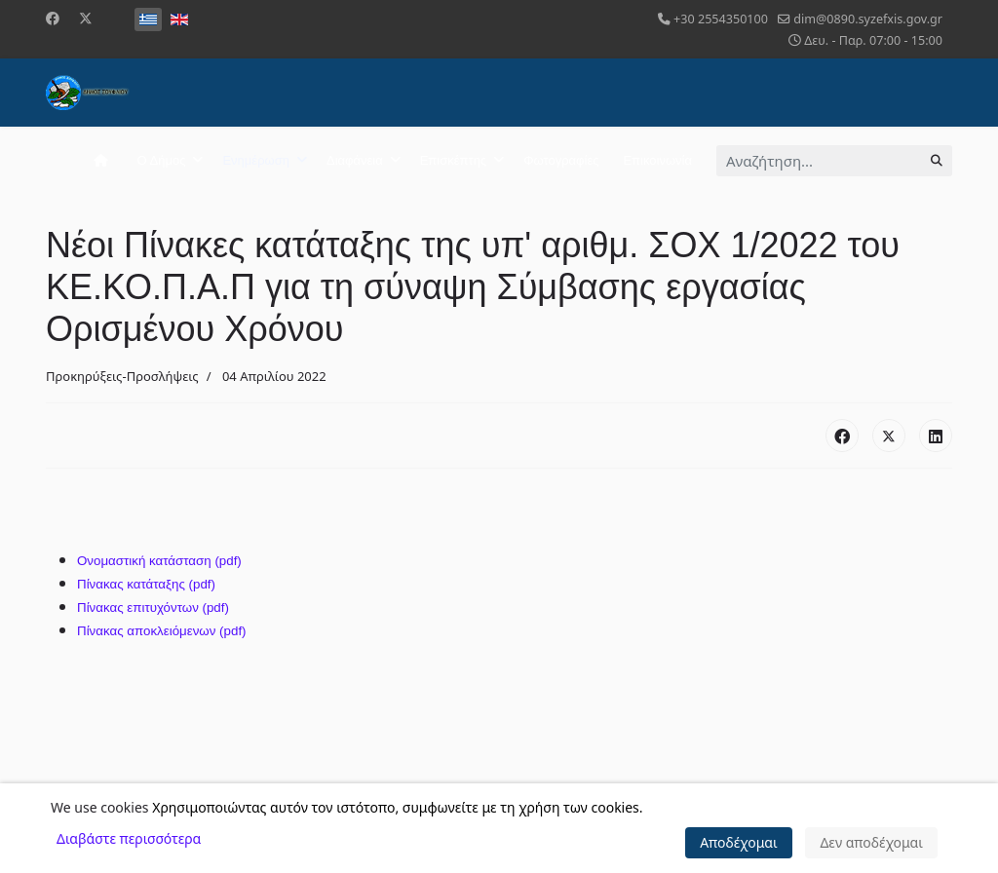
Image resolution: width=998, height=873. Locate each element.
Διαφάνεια (354, 160)
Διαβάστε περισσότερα (129, 838)
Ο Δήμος (161, 160)
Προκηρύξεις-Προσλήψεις (122, 376)
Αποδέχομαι (739, 842)
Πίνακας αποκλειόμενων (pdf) (162, 631)
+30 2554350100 (720, 19)
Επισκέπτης (453, 160)
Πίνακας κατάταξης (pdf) (146, 584)
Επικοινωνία (657, 160)
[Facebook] (52, 18)
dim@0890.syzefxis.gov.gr (867, 19)
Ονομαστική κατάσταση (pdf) (159, 560)
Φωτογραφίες (560, 160)
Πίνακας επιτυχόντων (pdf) (153, 607)
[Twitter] (86, 18)
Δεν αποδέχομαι (871, 842)
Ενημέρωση (255, 160)
